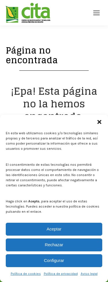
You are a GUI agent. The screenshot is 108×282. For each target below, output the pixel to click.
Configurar (54, 260)
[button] (99, 122)
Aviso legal (89, 274)
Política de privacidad (61, 274)
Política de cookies (26, 274)
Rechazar (54, 244)
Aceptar (54, 228)
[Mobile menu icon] (96, 13)
